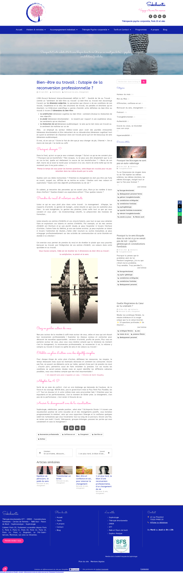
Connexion (145, 569)
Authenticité (122, 121)
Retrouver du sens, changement (130, 108)
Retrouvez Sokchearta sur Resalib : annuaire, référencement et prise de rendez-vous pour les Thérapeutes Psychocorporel (32, 572)
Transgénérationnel (125, 117)
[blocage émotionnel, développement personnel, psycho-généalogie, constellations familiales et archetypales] (131, 227)
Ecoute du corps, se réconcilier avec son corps (129, 127)
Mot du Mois (122, 99)
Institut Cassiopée (102, 569)
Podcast (120, 112)
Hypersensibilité (123, 135)
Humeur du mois (123, 94)
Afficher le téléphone (159, 523)
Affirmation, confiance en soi (129, 103)
